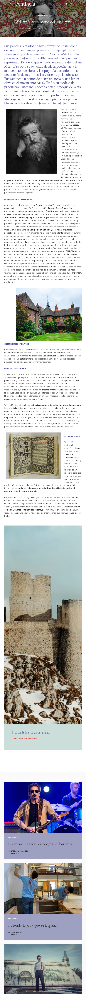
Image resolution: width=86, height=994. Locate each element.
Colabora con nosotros (25, 739)
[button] (76, 4)
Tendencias (43, 15)
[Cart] (71, 4)
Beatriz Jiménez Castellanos (36, 29)
